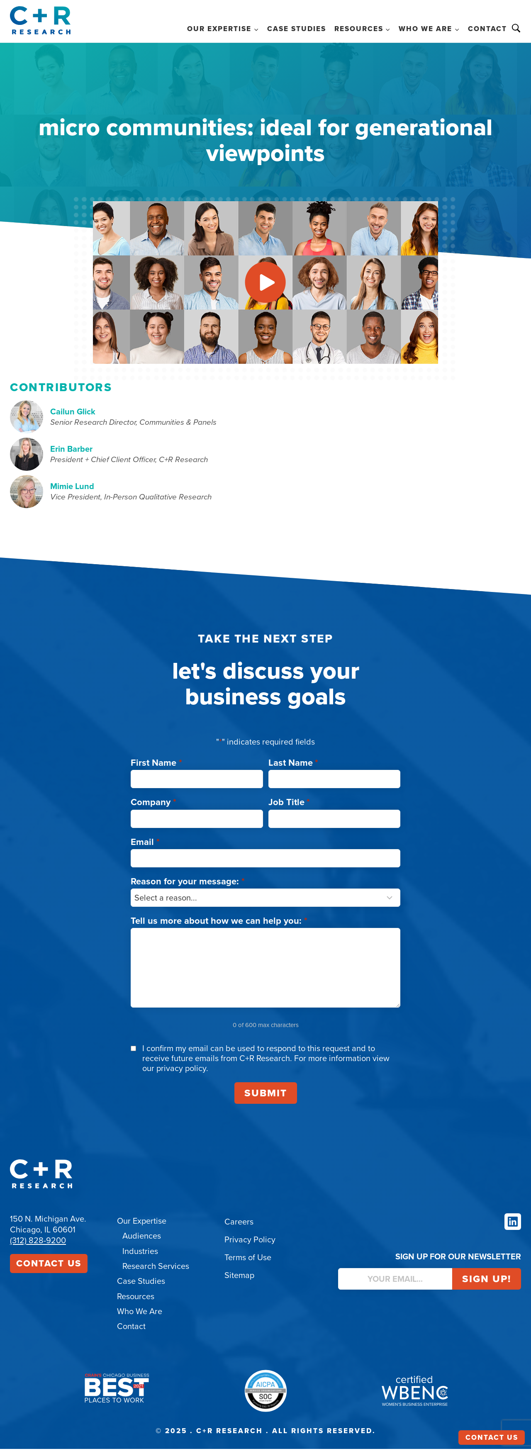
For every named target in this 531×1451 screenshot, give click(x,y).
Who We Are (139, 1313)
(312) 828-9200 (38, 1243)
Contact (487, 29)
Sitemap (239, 1278)
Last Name (293, 766)
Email (145, 844)
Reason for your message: (188, 884)
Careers (238, 1225)
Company (153, 805)
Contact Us (48, 1266)
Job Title (289, 805)
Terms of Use (247, 1260)
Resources (135, 1299)
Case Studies (296, 29)
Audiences (141, 1239)
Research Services (155, 1269)
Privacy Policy (249, 1243)
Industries (140, 1254)
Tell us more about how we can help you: (219, 923)
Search (516, 28)
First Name (156, 766)
